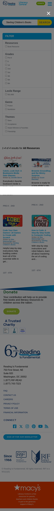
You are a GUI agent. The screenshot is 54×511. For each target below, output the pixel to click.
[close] (48, 12)
